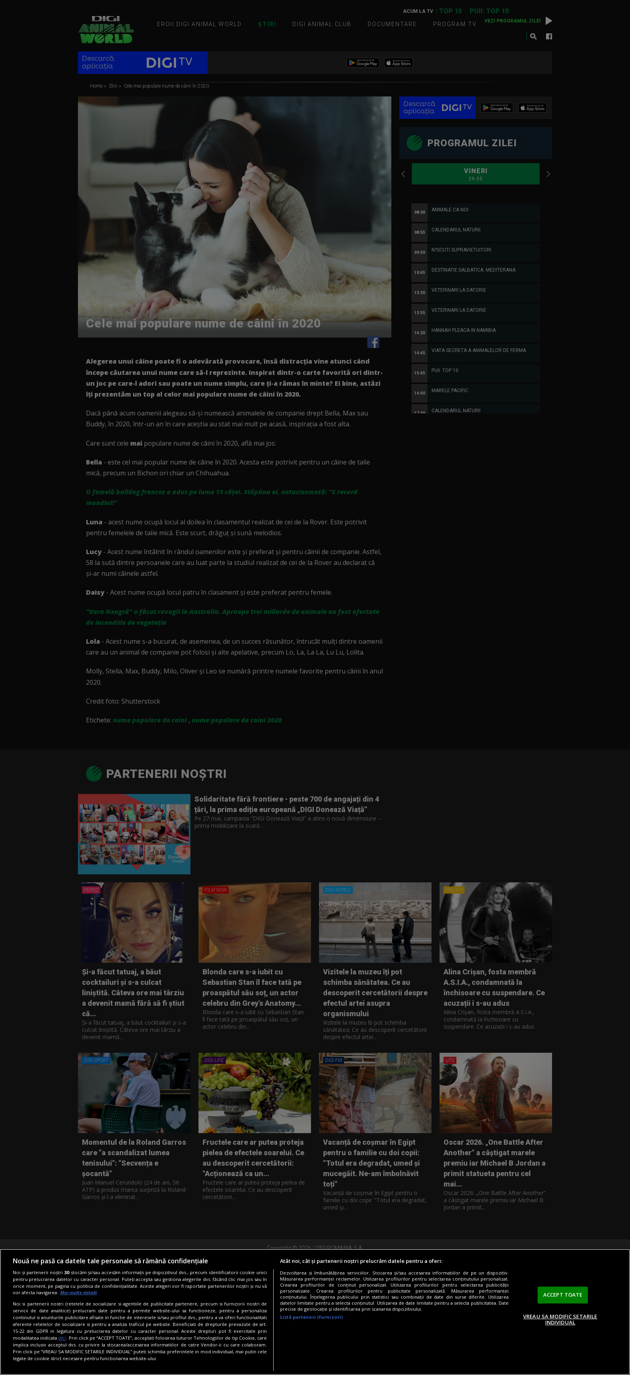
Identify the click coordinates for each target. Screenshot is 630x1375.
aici (62, 1337)
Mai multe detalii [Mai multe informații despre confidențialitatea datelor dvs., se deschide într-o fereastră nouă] (78, 1292)
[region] (315, 1312)
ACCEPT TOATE (563, 1294)
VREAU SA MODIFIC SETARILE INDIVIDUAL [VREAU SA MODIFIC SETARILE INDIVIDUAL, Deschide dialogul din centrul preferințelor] (560, 1319)
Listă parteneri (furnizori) (311, 1317)
